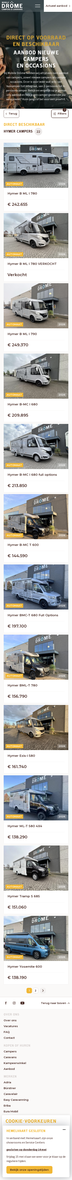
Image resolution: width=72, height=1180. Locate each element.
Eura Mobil (11, 1111)
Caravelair (11, 1094)
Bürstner (10, 1088)
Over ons (10, 1020)
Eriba (7, 1105)
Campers (10, 1051)
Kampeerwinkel (15, 1063)
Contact (9, 1037)
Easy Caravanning (16, 1099)
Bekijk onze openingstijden (29, 1169)
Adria (7, 1082)
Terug (11, 113)
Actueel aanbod (58, 5)
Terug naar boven (55, 1003)
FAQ (7, 1032)
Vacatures (11, 1026)
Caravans (10, 1057)
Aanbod (9, 1069)
